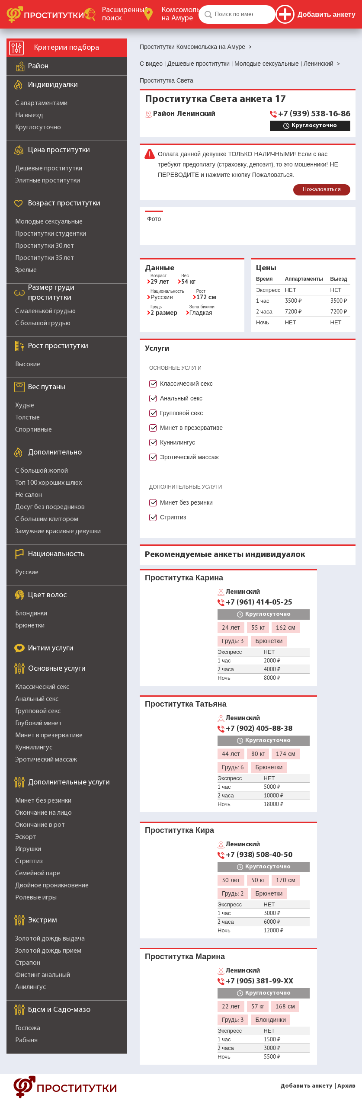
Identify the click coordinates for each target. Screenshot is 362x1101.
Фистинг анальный (42, 975)
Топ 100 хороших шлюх (48, 483)
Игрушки (28, 849)
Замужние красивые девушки (58, 531)
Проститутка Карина (184, 578)
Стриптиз (29, 861)
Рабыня (26, 1040)
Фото (154, 219)
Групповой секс (38, 711)
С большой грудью (42, 323)
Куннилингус (33, 747)
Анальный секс (36, 699)
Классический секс (42, 687)
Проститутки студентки (50, 233)
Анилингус (30, 987)
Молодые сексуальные (49, 221)
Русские (26, 572)
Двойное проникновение (52, 885)
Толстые (27, 417)
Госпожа (27, 1028)
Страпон (27, 963)
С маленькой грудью (45, 311)
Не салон (28, 495)
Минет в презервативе (49, 735)
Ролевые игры (36, 897)
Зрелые (26, 270)
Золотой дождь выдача (50, 938)
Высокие (27, 364)
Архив (346, 1086)
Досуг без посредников (50, 507)
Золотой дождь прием (48, 950)
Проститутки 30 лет (44, 246)
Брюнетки (30, 625)
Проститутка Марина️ (185, 956)
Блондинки (31, 613)
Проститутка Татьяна (186, 704)
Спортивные (33, 429)
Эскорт (25, 837)
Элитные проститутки (47, 180)
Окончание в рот (40, 825)
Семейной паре (37, 873)
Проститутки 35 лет (44, 258)
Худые (24, 405)
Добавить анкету (306, 1086)
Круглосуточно (38, 127)
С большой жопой (41, 470)
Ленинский (184, 114)
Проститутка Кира (179, 830)
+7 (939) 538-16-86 (314, 114)
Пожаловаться (322, 189)
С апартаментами (41, 103)
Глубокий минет (38, 723)
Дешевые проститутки (48, 168)
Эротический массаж (46, 759)
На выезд (29, 115)
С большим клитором (46, 519)
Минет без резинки (43, 800)
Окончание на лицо (43, 813)
